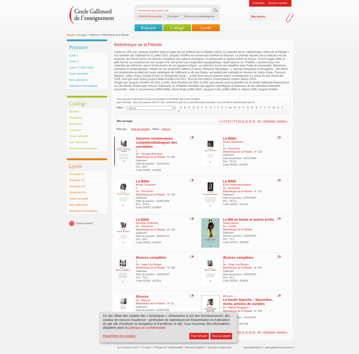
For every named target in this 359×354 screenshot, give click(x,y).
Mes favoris (259, 16)
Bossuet (145, 300)
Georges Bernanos (151, 153)
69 (259, 121)
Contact (146, 347)
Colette (232, 226)
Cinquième (75, 117)
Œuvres (142, 296)
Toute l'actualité (78, 73)
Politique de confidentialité (168, 347)
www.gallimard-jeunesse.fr (279, 347)
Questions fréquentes (220, 347)
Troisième (75, 130)
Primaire (148, 27)
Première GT (77, 180)
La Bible (229, 138)
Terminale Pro (77, 192)
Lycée (206, 27)
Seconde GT (77, 174)
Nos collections (78, 80)
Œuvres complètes (151, 257)
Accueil (70, 35)
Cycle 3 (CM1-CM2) (81, 67)
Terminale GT (77, 186)
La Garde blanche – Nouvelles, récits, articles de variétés (248, 302)
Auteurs (166, 129)
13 (250, 121)
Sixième (74, 111)
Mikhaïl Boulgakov (238, 307)
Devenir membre (278, 3)
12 (246, 121)
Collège (177, 27)
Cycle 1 (73, 55)
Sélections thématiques (83, 86)
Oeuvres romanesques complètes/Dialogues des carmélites (156, 142)
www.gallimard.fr (253, 347)
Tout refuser (198, 336)
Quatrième (75, 124)
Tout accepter (221, 336)
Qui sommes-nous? (128, 347)
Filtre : (121, 107)
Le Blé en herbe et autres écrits (248, 219)
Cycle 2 (73, 61)
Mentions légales (195, 347)
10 (239, 121)
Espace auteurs (84, 223)
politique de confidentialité (146, 327)
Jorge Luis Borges (151, 264)
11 (243, 121)
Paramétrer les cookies (119, 336)
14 (253, 121)
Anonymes (234, 148)
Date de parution (140, 129)
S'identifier (258, 3)
